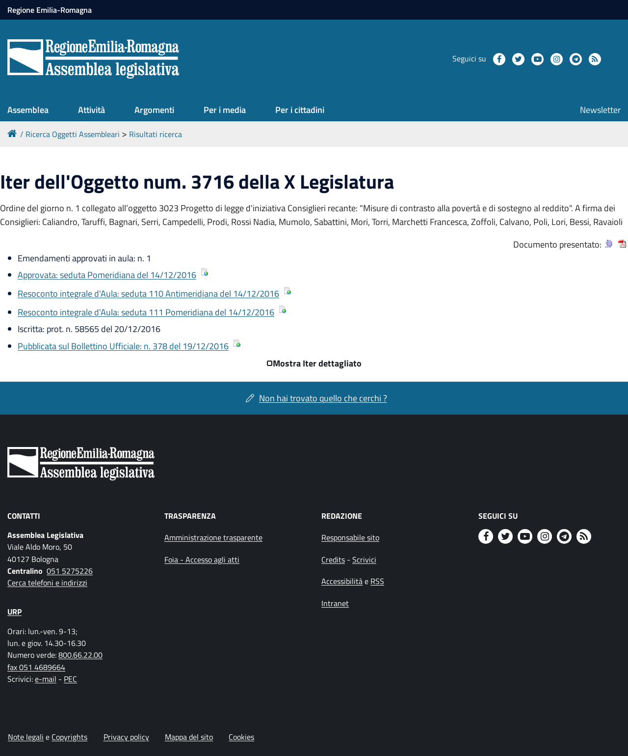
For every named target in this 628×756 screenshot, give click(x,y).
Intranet (335, 603)
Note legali (26, 737)
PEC (70, 679)
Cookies (241, 737)
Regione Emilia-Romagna (49, 10)
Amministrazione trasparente (213, 537)
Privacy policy (126, 737)
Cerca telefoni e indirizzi (47, 582)
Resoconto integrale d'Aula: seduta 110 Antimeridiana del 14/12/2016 (148, 293)
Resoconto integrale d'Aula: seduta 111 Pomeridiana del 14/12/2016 (146, 312)
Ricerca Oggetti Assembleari (73, 134)
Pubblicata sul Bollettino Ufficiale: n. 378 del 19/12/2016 (123, 346)
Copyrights (69, 737)
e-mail (45, 679)
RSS (377, 581)
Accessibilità (342, 581)
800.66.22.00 (80, 655)
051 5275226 (70, 571)
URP (14, 611)
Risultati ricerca (155, 134)
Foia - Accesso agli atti (201, 559)
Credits (333, 559)
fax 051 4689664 (36, 667)
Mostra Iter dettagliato (317, 363)
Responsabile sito (350, 537)
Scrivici (364, 559)
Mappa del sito (189, 737)
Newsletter (600, 109)
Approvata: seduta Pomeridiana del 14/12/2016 (107, 274)
